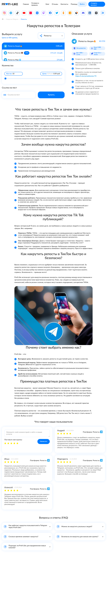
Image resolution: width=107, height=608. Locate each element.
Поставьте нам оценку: (13, 439)
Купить (51, 95)
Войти (82, 4)
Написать (43, 441)
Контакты (64, 4)
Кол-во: (9, 73)
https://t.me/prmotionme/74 (85, 76)
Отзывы (55, 4)
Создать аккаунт (94, 4)
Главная (26, 4)
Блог (47, 4)
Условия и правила (35, 4)
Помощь (74, 4)
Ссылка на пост (9, 87)
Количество (7, 65)
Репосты (51, 35)
